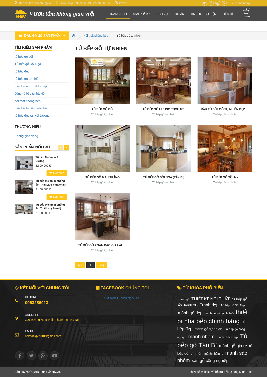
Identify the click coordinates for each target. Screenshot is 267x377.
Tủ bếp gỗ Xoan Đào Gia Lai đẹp (103, 245)
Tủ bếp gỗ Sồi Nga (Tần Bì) (163, 177)
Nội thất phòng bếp (95, 35)
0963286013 (82, 3)
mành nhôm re (213, 353)
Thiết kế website (200, 371)
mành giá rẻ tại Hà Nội (219, 313)
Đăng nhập (241, 3)
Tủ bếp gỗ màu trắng (103, 177)
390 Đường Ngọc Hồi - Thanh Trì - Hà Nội (52, 319)
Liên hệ (228, 14)
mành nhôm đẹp (227, 337)
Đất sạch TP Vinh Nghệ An (121, 298)
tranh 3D (191, 305)
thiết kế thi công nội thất (31, 108)
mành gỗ (183, 299)
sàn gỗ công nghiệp (210, 360)
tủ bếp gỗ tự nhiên (27, 78)
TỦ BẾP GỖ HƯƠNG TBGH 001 (163, 109)
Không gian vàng (26, 136)
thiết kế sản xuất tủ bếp (31, 86)
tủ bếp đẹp (22, 71)
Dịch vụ (161, 14)
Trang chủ (118, 14)
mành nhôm (201, 336)
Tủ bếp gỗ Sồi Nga (28, 64)
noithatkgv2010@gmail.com (43, 336)
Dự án (179, 14)
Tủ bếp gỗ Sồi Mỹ (225, 177)
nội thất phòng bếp (27, 101)
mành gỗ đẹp (190, 313)
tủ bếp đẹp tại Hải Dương (32, 115)
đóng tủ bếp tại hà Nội (30, 93)
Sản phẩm (140, 14)
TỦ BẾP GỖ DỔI (102, 109)
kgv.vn (121, 3)
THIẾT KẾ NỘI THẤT (210, 299)
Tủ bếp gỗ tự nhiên (102, 114)
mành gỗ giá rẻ (233, 345)
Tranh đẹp (209, 305)
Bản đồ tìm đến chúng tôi (35, 3)
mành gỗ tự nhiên (208, 329)
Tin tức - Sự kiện (203, 14)
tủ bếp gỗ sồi (24, 56)
